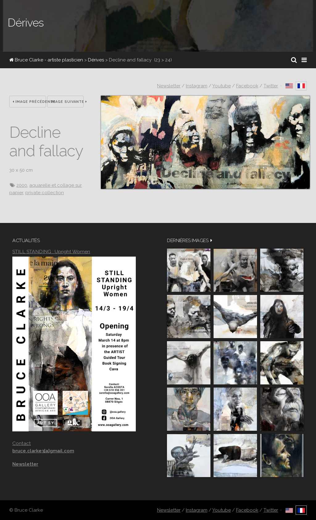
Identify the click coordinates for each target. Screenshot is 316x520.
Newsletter (169, 86)
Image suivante (67, 102)
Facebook (247, 86)
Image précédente (29, 102)
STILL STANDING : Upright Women (51, 251)
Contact (21, 443)
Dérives (96, 60)
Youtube (221, 86)
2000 (21, 185)
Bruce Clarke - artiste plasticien (46, 60)
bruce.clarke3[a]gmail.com (43, 451)
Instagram (196, 86)
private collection (44, 192)
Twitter (271, 86)
